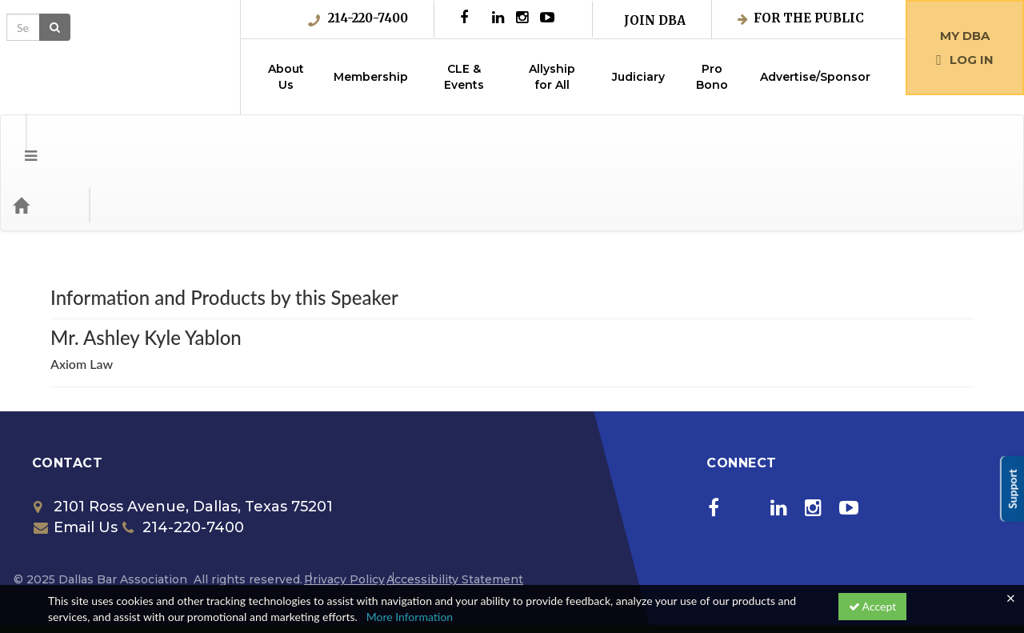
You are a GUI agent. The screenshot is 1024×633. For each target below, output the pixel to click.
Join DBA (655, 20)
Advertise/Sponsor (815, 77)
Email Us (76, 463)
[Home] (45, 141)
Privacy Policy (344, 515)
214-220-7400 (358, 18)
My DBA (965, 35)
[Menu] (19, 141)
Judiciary (638, 77)
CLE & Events (464, 77)
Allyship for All (552, 77)
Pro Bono (712, 77)
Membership (371, 77)
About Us (286, 77)
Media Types (196, 141)
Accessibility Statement (454, 515)
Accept (873, 606)
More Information (410, 616)
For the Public (801, 18)
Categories (112, 141)
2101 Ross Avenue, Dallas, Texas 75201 (183, 442)
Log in (965, 59)
